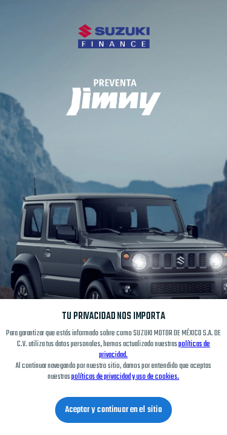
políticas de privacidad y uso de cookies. (125, 377)
